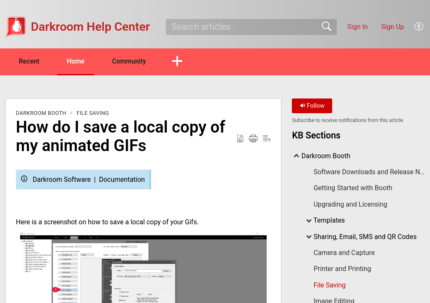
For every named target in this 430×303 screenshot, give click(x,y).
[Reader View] (266, 138)
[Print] (253, 138)
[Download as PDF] (240, 138)
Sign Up (392, 27)
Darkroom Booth (41, 113)
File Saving (93, 113)
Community (135, 61)
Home (80, 61)
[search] (251, 27)
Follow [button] (312, 106)
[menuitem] (419, 26)
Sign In (357, 27)
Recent (30, 61)
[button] (184, 62)
